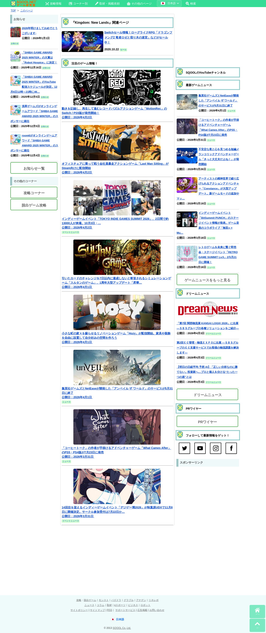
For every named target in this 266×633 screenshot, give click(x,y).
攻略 (78, 600)
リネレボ (154, 600)
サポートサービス (125, 610)
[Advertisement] (208, 36)
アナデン (141, 600)
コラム (100, 605)
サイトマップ (97, 610)
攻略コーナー (34, 193)
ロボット (145, 605)
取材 (109, 605)
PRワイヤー (207, 422)
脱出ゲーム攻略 (34, 205)
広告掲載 (142, 610)
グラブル (129, 600)
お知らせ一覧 (34, 169)
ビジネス (133, 605)
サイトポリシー (79, 610)
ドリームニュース (207, 395)
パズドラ (116, 600)
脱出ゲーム (90, 600)
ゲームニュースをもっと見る (207, 280)
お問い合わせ (156, 610)
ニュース (89, 605)
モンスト (104, 600)
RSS (109, 610)
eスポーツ (120, 605)
